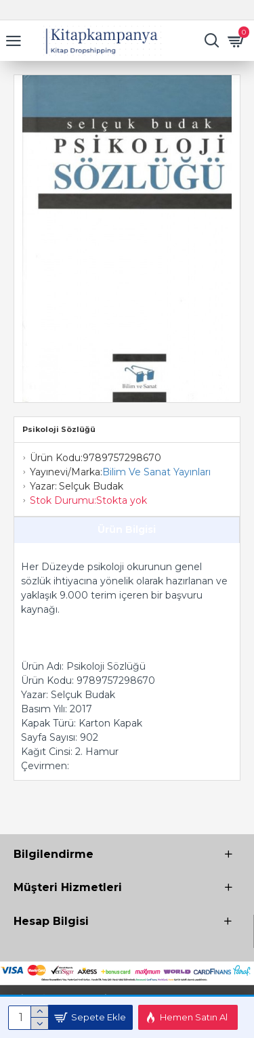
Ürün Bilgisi (127, 529)
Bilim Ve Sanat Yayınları (156, 472)
